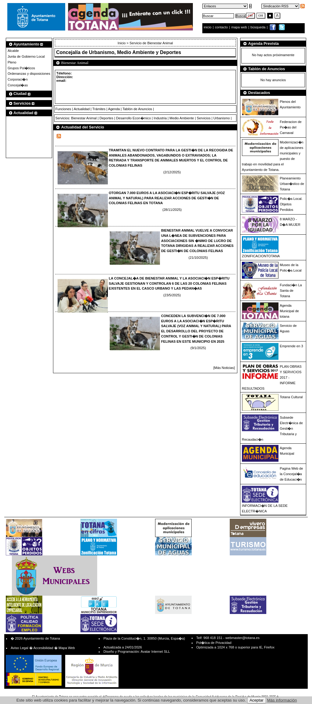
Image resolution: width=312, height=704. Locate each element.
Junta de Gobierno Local (26, 56)
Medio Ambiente (181, 118)
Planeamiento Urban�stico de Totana (292, 183)
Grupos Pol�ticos (21, 68)
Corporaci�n (18, 79)
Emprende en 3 (291, 346)
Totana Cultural (291, 397)
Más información (282, 700)
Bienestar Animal (84, 118)
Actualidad (82, 109)
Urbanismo (221, 118)
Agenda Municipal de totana (289, 311)
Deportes (106, 118)
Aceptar (257, 700)
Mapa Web (66, 648)
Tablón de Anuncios (137, 109)
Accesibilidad (43, 648)
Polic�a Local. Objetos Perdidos (291, 204)
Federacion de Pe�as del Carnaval (291, 127)
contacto (221, 27)
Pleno (12, 62)
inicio (208, 27)
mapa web (239, 27)
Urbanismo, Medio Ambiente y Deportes (135, 52)
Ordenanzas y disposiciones (29, 73)
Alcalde (13, 50)
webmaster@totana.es (242, 638)
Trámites (98, 109)
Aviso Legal (19, 648)
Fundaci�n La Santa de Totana (291, 290)
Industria (160, 118)
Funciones (63, 109)
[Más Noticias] (224, 368)
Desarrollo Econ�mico (133, 118)
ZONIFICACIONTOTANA (261, 256)
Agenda (114, 109)
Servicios (204, 118)
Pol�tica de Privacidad (213, 642)
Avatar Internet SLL (155, 651)
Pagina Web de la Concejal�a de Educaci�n (291, 474)
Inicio (122, 43)
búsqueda (258, 27)
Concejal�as (18, 85)
